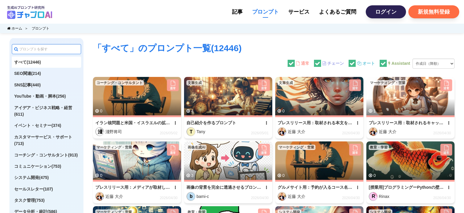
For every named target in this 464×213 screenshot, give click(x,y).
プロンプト (265, 12)
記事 (237, 12)
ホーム (14, 28)
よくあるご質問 (337, 12)
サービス (299, 12)
